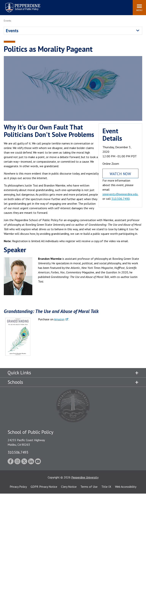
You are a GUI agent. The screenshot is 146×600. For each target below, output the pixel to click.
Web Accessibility (125, 486)
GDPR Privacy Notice (44, 486)
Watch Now (120, 173)
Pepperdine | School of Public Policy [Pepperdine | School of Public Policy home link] (19, 5)
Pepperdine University (84, 477)
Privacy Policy (18, 486)
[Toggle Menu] (139, 7)
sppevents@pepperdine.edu (120, 194)
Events (12, 30)
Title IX (106, 486)
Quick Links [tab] (19, 373)
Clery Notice (69, 486)
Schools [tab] (15, 382)
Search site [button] (78, 6)
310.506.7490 (120, 199)
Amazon (59, 319)
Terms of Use (89, 486)
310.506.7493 (18, 452)
